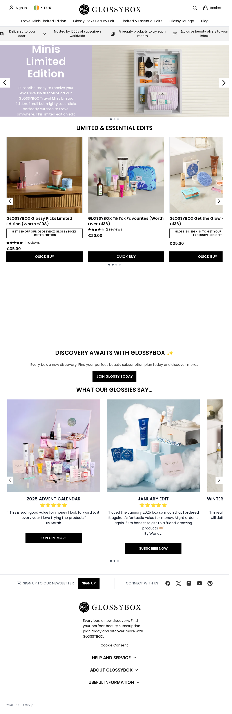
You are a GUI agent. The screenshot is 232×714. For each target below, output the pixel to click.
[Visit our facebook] (168, 583)
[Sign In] (18, 8)
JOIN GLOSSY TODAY (114, 376)
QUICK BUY (44, 256)
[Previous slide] (5, 83)
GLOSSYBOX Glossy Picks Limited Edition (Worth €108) (39, 221)
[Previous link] (9, 480)
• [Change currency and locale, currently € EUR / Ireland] (42, 8)
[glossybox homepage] (114, 9)
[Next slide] (224, 83)
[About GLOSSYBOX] (114, 670)
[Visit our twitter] (178, 583)
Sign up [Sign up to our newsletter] (89, 583)
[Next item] (219, 201)
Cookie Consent (114, 645)
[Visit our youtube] (199, 583)
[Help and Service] (114, 657)
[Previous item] (9, 201)
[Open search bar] (195, 8)
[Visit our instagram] (189, 583)
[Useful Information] (114, 682)
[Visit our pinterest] (210, 583)
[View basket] (212, 8)
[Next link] (219, 480)
